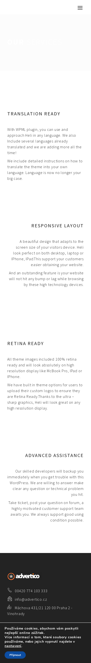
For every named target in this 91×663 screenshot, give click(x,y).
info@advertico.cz (31, 599)
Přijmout (15, 655)
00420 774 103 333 (31, 590)
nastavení (13, 646)
